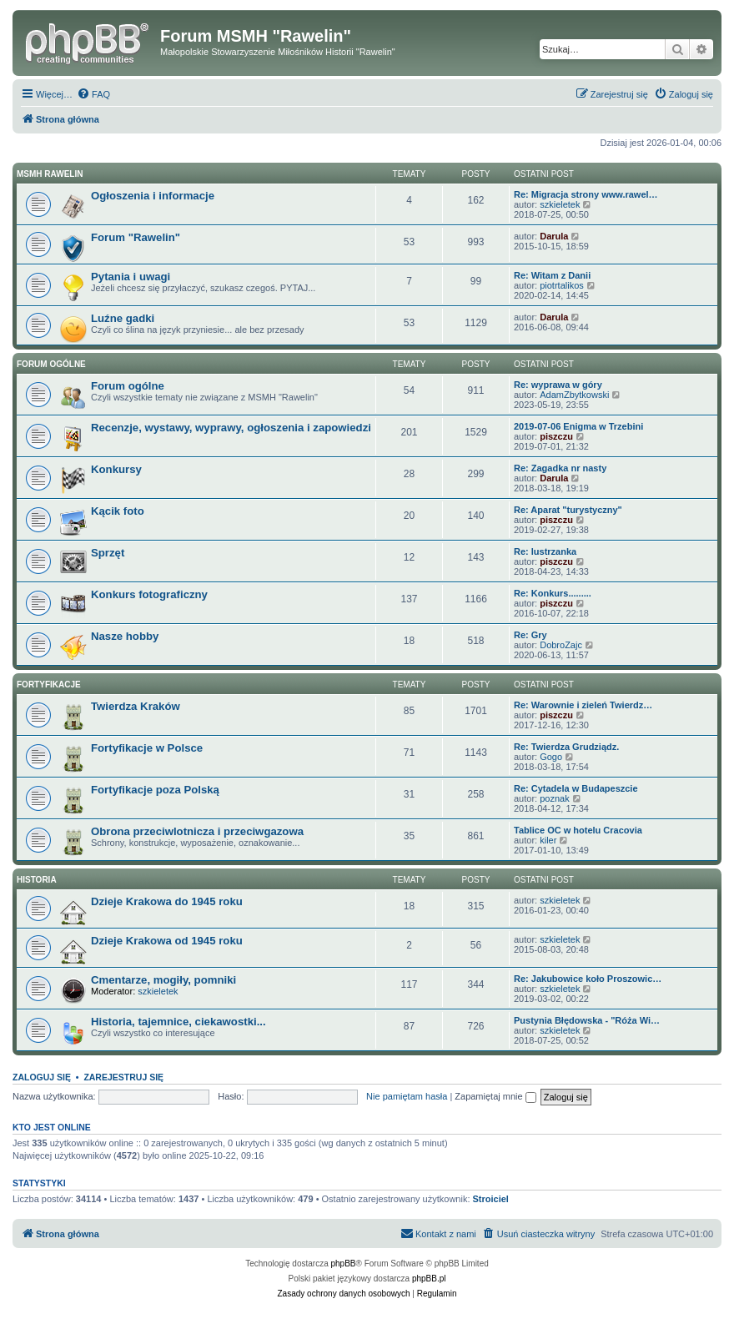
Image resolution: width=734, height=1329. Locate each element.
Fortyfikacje (49, 684)
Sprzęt (107, 552)
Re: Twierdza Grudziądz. (566, 747)
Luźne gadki (122, 318)
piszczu (556, 436)
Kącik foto (117, 511)
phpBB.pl (429, 1278)
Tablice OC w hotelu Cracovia (578, 830)
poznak (554, 798)
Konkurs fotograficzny (149, 594)
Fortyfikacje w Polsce (147, 748)
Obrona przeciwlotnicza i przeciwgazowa (197, 831)
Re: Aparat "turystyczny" (568, 510)
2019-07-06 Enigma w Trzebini (578, 426)
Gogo (551, 757)
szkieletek (560, 204)
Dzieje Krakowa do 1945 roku (167, 901)
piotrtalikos (562, 285)
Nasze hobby (124, 636)
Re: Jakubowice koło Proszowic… (587, 979)
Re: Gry (530, 635)
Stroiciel (491, 1199)
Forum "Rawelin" (135, 237)
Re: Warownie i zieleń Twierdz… (583, 705)
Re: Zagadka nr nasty (560, 468)
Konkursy (116, 469)
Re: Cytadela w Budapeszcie (576, 788)
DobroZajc (561, 645)
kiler (548, 840)
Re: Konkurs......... (552, 593)
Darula (554, 236)
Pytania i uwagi (130, 276)
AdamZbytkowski (574, 395)
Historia (37, 879)
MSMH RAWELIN (50, 174)
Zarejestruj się (123, 1077)
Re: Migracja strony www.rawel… (586, 194)
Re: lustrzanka (545, 551)
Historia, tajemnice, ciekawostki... (178, 1021)
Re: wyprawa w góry (558, 385)
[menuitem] (93, 94)
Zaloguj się (42, 1077)
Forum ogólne (51, 364)
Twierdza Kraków (135, 706)
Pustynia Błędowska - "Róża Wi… (587, 1020)
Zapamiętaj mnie (495, 1096)
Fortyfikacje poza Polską (155, 789)
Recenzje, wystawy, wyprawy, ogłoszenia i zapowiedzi (231, 427)
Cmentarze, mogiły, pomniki (163, 980)
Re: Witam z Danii (552, 275)
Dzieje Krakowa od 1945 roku (167, 940)
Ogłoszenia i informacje (152, 195)
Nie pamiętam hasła (406, 1096)
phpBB (343, 1263)
